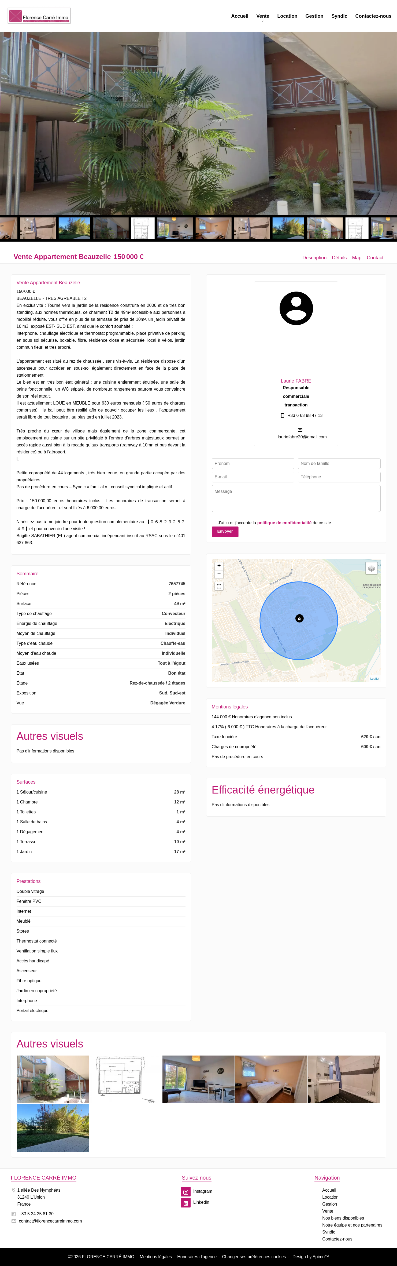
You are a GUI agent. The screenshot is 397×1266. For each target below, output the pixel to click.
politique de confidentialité (284, 523)
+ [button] (219, 566)
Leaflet (374, 678)
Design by (310, 1256)
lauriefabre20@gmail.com (302, 437)
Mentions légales (156, 1256)
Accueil (39, 16)
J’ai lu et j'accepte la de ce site (274, 523)
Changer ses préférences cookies (254, 1256)
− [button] (219, 574)
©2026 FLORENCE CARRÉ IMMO (101, 1256)
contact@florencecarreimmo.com (50, 1221)
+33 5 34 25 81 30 (36, 1214)
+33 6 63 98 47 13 (305, 415)
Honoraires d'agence (197, 1256)
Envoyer (225, 531)
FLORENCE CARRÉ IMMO (43, 1178)
